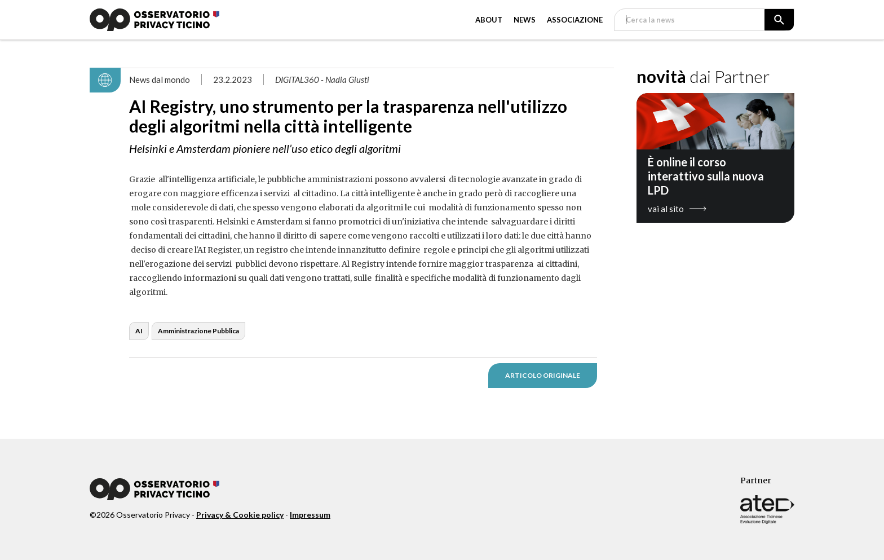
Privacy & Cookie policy (240, 514)
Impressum (310, 514)
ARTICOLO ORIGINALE (542, 375)
